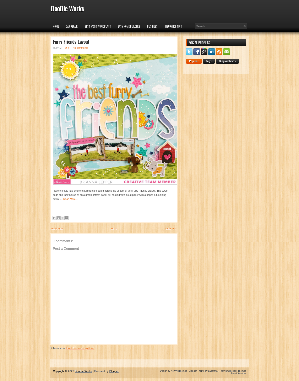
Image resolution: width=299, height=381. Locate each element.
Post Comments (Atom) (80, 348)
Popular (194, 61)
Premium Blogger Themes (232, 371)
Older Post (170, 228)
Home (56, 26)
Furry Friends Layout (71, 41)
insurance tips (173, 26)
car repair (72, 26)
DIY (67, 47)
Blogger (114, 371)
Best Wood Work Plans (98, 26)
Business (152, 26)
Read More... (70, 199)
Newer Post (57, 228)
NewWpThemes (179, 371)
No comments (80, 47)
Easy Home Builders (129, 26)
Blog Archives (227, 61)
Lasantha (212, 371)
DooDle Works (67, 8)
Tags (209, 61)
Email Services (238, 373)
